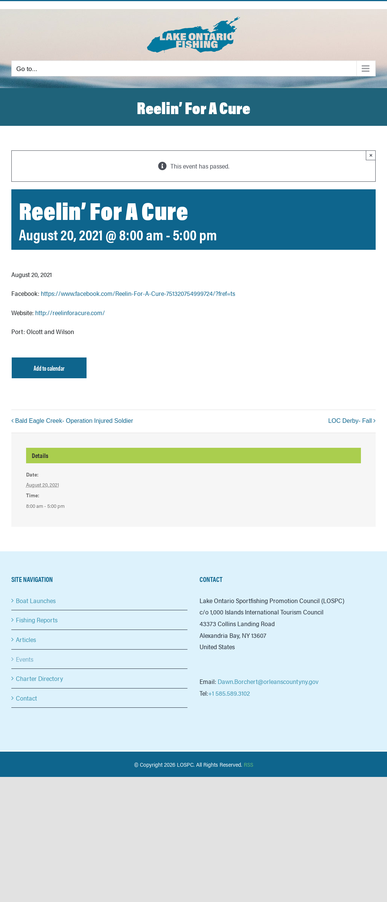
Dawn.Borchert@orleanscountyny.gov (268, 681)
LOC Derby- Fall (350, 421)
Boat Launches (36, 600)
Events (24, 659)
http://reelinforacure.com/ (70, 312)
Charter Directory (39, 678)
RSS (248, 764)
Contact (26, 697)
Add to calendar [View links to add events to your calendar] (49, 368)
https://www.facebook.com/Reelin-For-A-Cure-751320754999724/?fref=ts (138, 293)
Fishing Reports (36, 619)
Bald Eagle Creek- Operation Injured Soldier (75, 421)
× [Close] (371, 155)
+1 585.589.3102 (229, 693)
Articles (26, 639)
